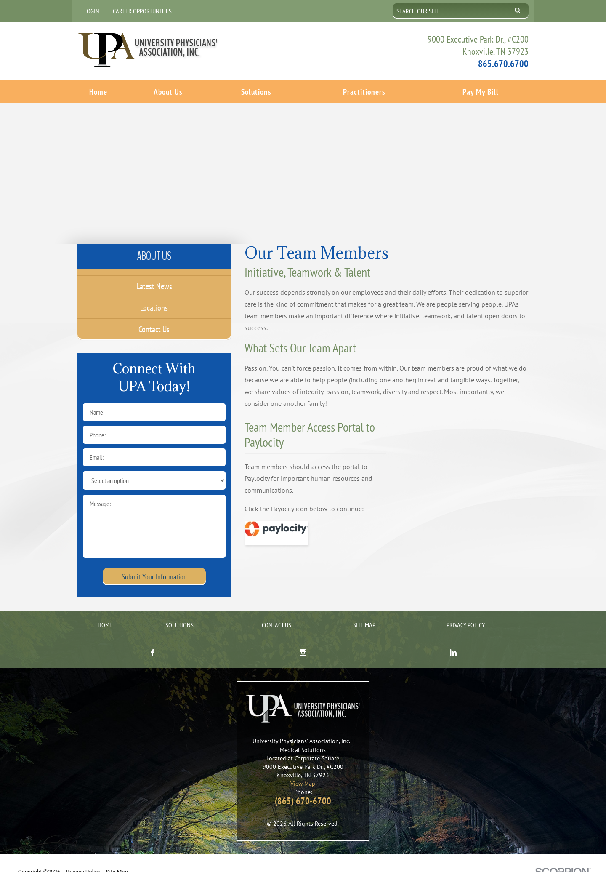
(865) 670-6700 (303, 785)
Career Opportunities (142, 11)
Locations (154, 292)
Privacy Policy (466, 609)
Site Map (364, 609)
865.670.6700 (503, 63)
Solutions (256, 91)
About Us (168, 91)
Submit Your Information (154, 561)
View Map (302, 768)
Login (91, 11)
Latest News (154, 270)
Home (98, 91)
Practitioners (364, 91)
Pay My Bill (480, 91)
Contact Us (154, 313)
